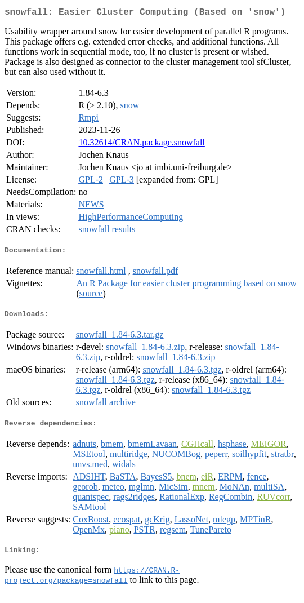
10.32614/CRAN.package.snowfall (141, 144)
